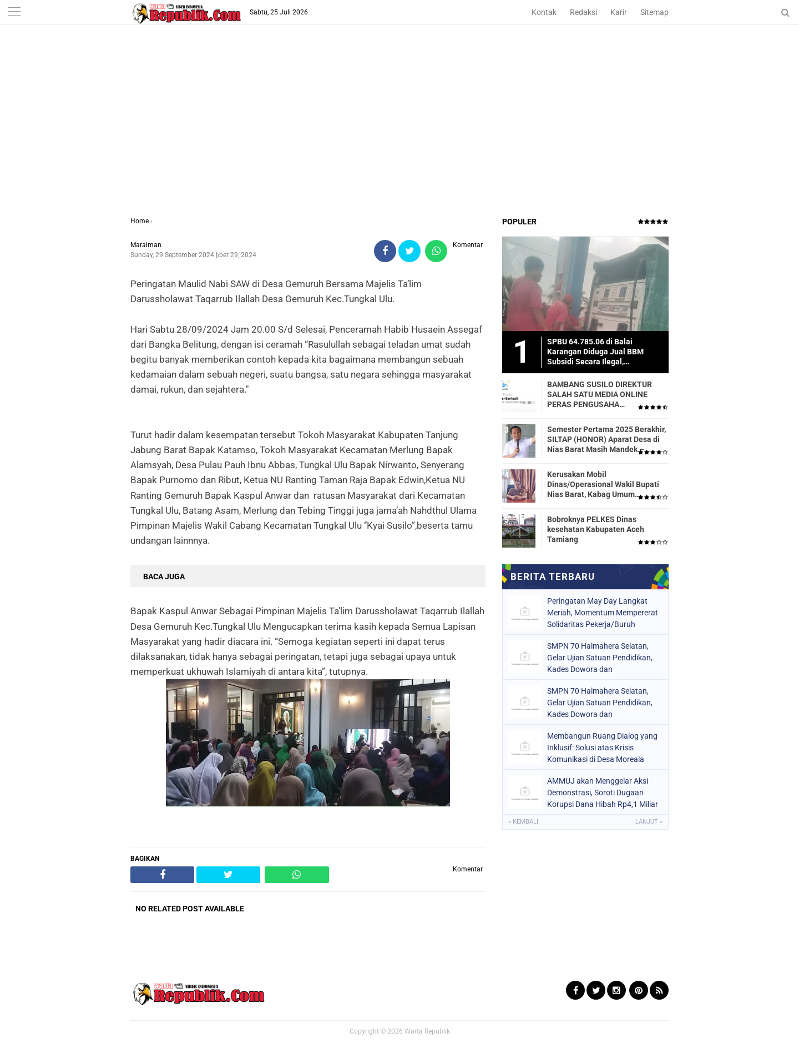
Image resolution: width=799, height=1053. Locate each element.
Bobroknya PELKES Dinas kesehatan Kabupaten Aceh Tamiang (595, 529)
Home (139, 221)
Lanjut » (649, 821)
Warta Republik (427, 1031)
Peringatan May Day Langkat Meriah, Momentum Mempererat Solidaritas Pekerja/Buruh (602, 612)
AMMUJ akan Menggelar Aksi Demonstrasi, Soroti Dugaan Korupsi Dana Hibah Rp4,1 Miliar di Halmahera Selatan (602, 792)
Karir (618, 12)
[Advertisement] (399, 132)
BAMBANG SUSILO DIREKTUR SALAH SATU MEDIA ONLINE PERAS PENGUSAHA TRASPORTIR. (599, 395)
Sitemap (654, 12)
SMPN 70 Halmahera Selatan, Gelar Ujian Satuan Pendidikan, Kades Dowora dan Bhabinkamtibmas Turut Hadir (600, 657)
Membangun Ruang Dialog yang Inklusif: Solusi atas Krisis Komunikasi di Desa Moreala (602, 747)
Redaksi (583, 12)
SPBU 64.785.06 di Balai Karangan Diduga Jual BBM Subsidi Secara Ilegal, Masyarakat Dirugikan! (595, 352)
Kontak (544, 12)
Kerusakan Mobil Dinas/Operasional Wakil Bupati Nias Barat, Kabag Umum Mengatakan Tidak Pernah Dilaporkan (603, 485)
